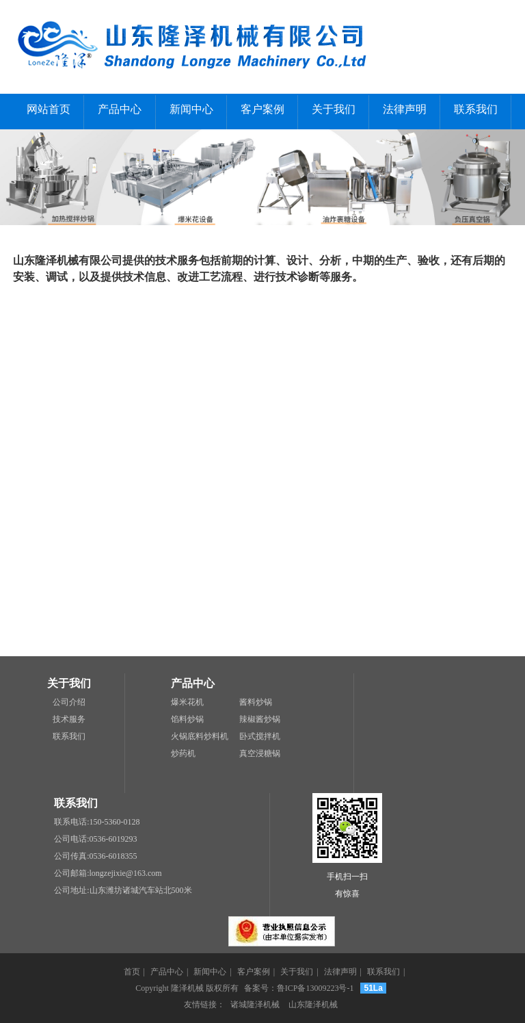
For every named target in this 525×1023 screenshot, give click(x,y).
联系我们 (476, 109)
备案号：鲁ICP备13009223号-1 (299, 988)
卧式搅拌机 (259, 736)
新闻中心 (191, 109)
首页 (132, 971)
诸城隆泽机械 (255, 1004)
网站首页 (48, 109)
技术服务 (69, 719)
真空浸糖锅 (259, 753)
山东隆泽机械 (313, 1004)
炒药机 (183, 753)
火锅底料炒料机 (199, 736)
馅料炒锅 (187, 719)
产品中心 (120, 109)
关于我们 (333, 109)
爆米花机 (187, 702)
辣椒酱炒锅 (259, 719)
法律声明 (405, 109)
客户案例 (262, 109)
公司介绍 (69, 702)
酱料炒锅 (255, 702)
